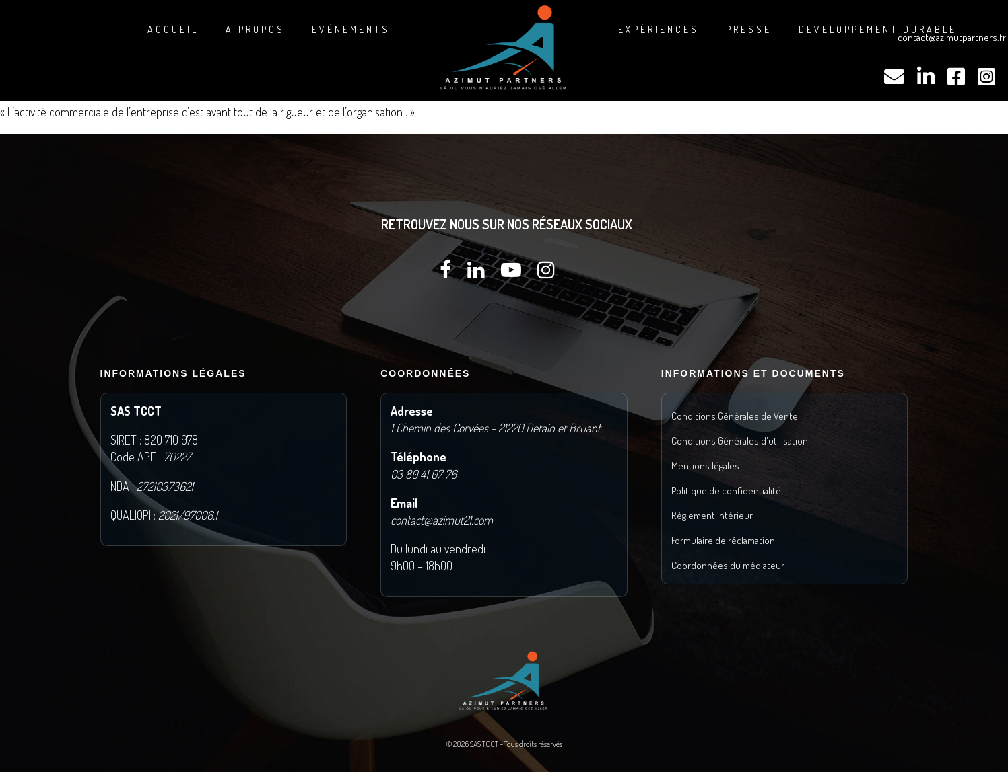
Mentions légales (705, 465)
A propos (255, 29)
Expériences (658, 29)
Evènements (351, 29)
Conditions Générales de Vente (734, 416)
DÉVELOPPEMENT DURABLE (878, 29)
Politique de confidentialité (726, 490)
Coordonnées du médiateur (727, 565)
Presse (749, 29)
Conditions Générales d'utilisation (739, 440)
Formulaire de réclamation (723, 540)
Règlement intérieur (712, 515)
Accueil (173, 29)
